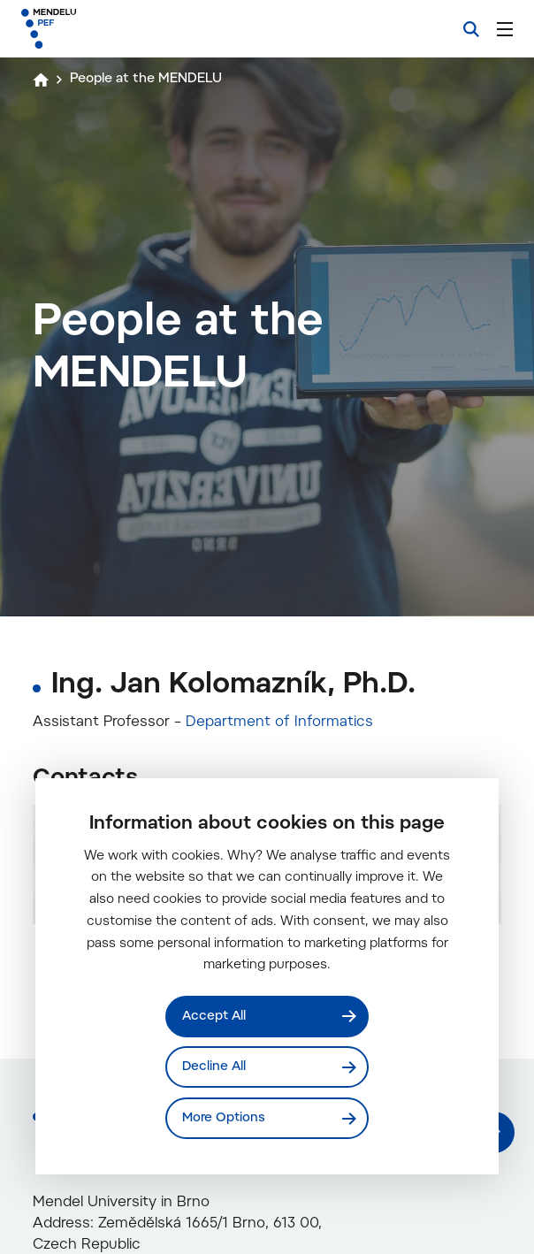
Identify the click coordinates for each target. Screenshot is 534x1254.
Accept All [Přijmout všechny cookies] (214, 1015)
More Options (223, 1118)
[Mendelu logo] (112, 29)
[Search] (471, 29)
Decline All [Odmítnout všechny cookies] (214, 1067)
